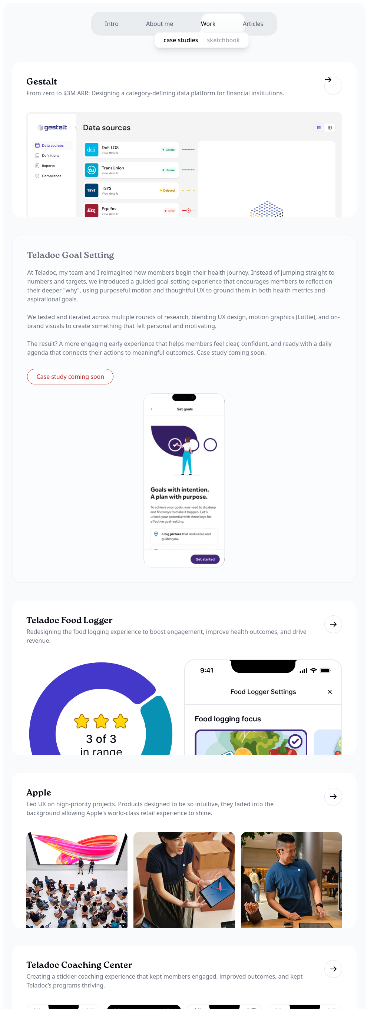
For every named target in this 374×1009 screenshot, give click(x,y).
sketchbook (232, 40)
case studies (190, 40)
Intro (104, 24)
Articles (261, 24)
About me (157, 24)
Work (210, 24)
